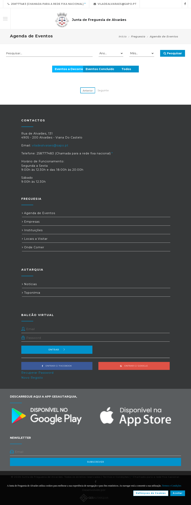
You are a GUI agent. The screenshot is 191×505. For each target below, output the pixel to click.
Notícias (29, 284)
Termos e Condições (171, 485)
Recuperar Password (37, 372)
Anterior (88, 90)
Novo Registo (32, 377)
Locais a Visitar (35, 239)
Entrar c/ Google (134, 366)
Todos (126, 69)
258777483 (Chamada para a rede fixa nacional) (45, 3)
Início (123, 36)
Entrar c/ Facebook (57, 366)
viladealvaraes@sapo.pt (114, 3)
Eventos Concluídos (101, 69)
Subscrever (95, 461)
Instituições (32, 230)
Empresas (31, 221)
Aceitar (177, 493)
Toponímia (31, 292)
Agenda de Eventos (38, 213)
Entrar (57, 349)
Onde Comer (33, 247)
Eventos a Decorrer (69, 69)
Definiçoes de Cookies (151, 493)
